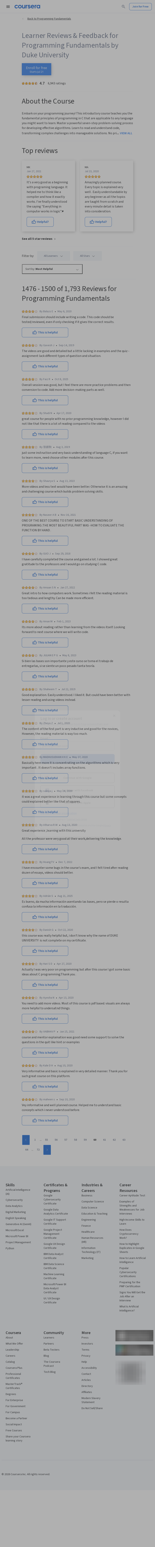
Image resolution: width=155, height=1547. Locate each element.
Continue (77, 759)
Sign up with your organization (58, 813)
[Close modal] (114, 715)
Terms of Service (59, 829)
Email (45, 738)
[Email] (77, 746)
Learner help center (77, 819)
